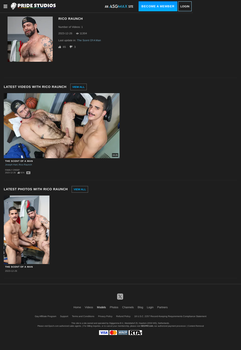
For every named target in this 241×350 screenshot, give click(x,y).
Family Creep (12, 170)
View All (78, 86)
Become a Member (158, 6)
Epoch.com (53, 326)
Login (184, 6)
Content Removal (196, 326)
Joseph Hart (11, 164)
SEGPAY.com (147, 326)
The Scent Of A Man (89, 40)
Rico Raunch (25, 164)
